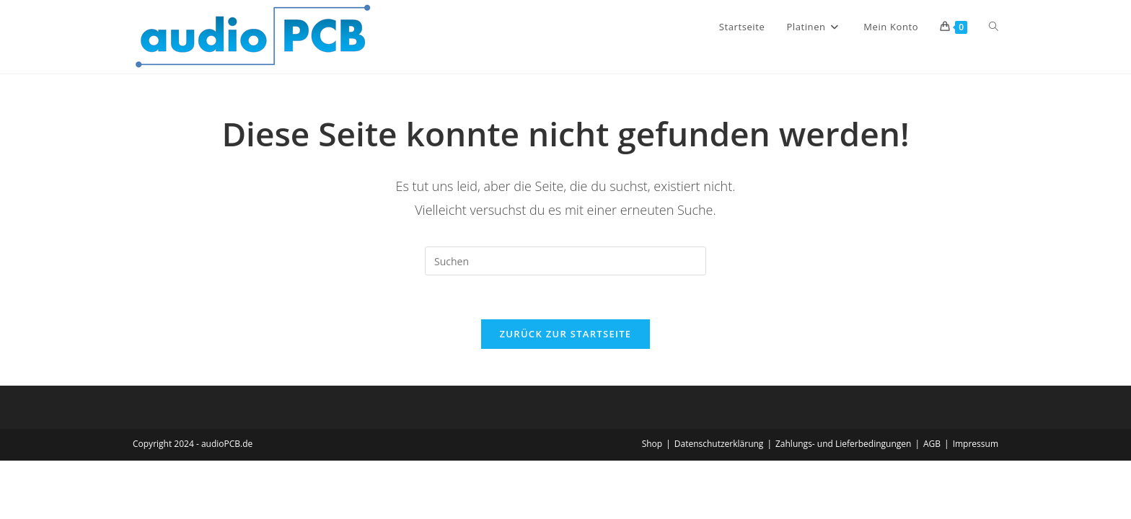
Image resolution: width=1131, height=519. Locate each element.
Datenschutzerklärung (719, 444)
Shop (652, 444)
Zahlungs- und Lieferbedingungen (843, 444)
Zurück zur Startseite (566, 333)
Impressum (975, 444)
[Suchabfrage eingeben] (565, 261)
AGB (932, 444)
